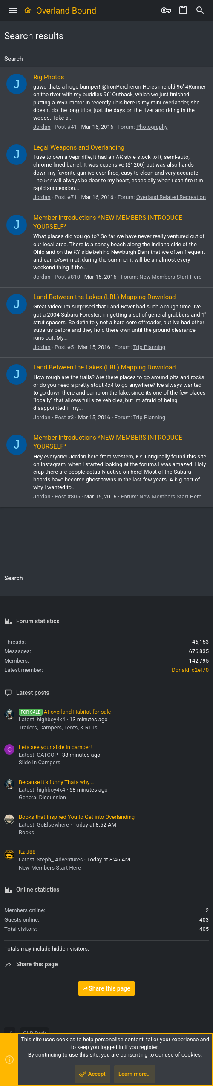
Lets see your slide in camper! (55, 747)
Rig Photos (48, 77)
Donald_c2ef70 (190, 670)
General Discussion (42, 797)
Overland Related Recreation (171, 197)
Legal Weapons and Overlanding (78, 147)
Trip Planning (149, 347)
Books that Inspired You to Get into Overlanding (77, 817)
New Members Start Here (170, 277)
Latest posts (32, 692)
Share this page (106, 988)
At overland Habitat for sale (65, 712)
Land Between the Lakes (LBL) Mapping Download (104, 297)
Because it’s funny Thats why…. (57, 782)
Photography (151, 127)
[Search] (200, 11)
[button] (12, 10)
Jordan (41, 127)
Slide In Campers (39, 762)
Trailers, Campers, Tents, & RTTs (58, 727)
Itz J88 (27, 852)
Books (26, 832)
